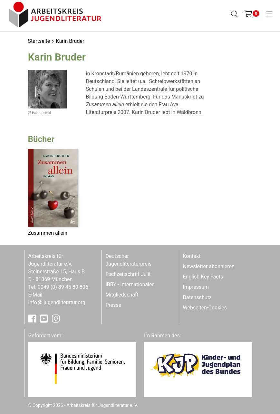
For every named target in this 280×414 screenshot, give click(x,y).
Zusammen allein (47, 233)
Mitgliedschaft (122, 295)
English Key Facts (203, 277)
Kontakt (192, 256)
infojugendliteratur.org (56, 302)
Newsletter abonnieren (209, 266)
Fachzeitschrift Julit (128, 274)
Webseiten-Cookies (205, 308)
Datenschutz (197, 297)
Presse (113, 305)
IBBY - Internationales (130, 284)
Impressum (196, 287)
